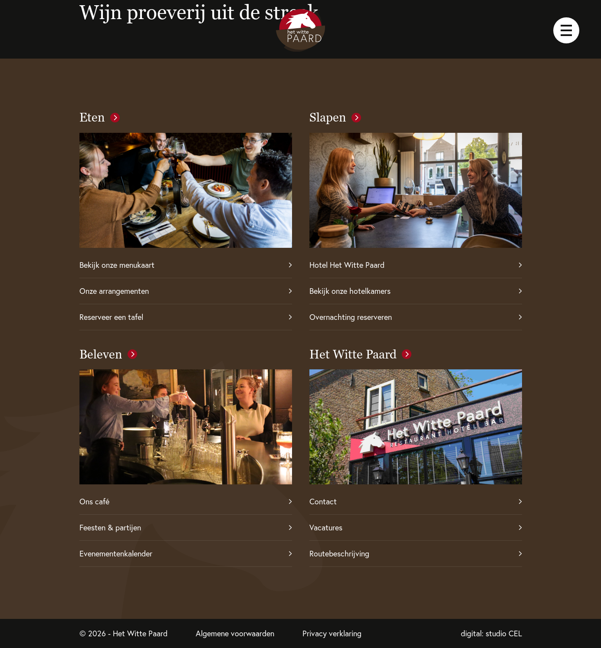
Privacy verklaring (331, 633)
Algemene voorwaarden (235, 633)
